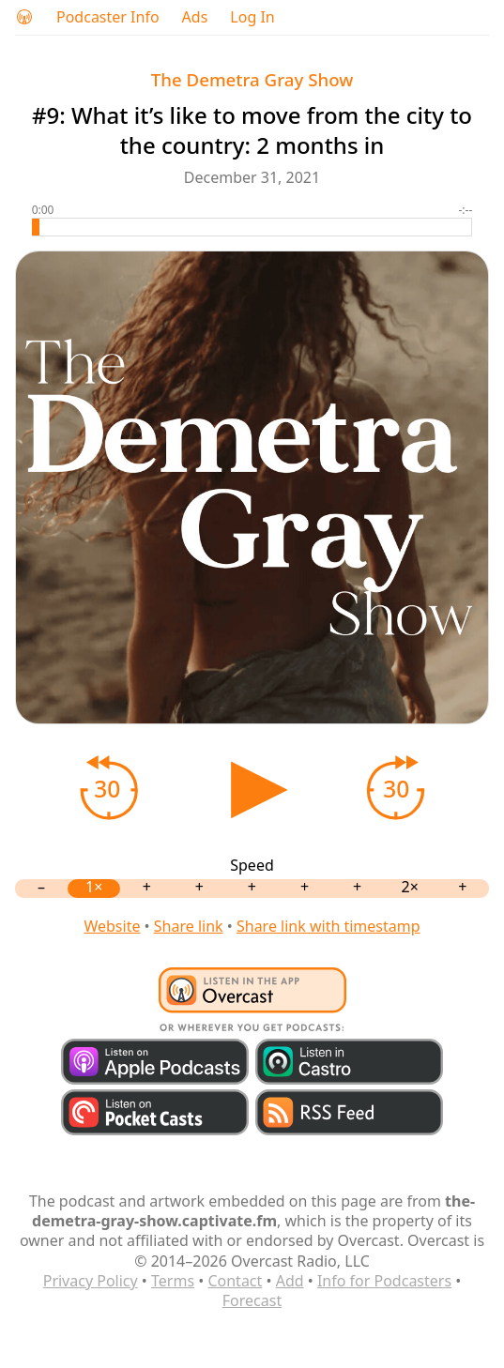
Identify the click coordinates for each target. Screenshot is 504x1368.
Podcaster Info (108, 17)
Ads (195, 17)
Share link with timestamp (328, 926)
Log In (252, 17)
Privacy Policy (90, 1280)
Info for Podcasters (384, 1280)
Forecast (252, 1300)
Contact (234, 1280)
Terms (172, 1280)
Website (112, 926)
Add (290, 1280)
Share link (188, 926)
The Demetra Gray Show (252, 79)
